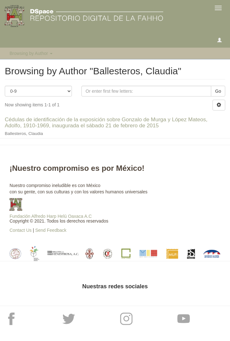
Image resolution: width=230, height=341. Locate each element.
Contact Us (20, 230)
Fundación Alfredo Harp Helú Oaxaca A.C (51, 216)
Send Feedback (50, 230)
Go (218, 91)
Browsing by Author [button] (31, 53)
